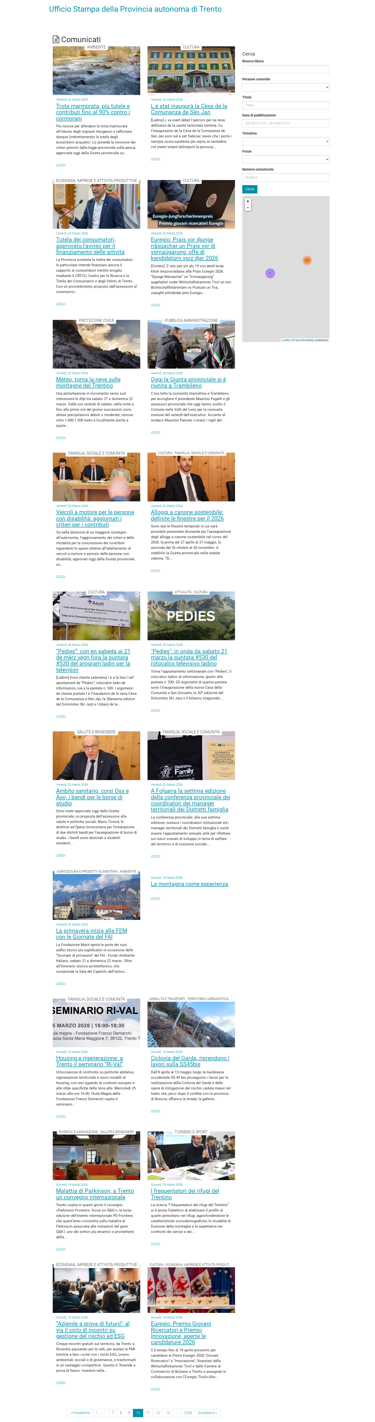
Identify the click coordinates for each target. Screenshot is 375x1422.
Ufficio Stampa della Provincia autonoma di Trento (135, 9)
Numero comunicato (258, 169)
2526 (188, 1413)
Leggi (61, 165)
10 (138, 1413)
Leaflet (286, 340)
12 (158, 1413)
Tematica (249, 133)
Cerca (249, 189)
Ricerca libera (253, 61)
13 (168, 1413)
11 (148, 1413)
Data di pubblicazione (259, 115)
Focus (247, 151)
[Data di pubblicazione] (286, 123)
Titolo (247, 97)
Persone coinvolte (256, 79)
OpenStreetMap (304, 340)
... (105, 1413)
